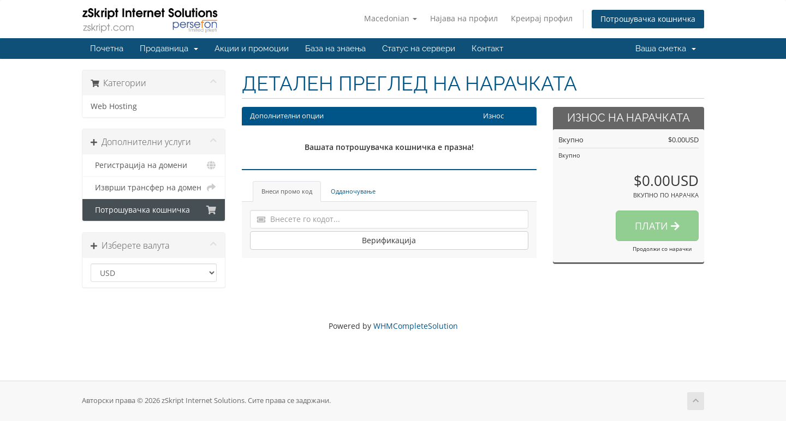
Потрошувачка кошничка (647, 19)
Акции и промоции (252, 48)
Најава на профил (464, 18)
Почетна (106, 48)
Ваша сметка (665, 48)
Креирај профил (542, 18)
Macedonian (390, 18)
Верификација (389, 240)
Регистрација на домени (154, 165)
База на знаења (335, 48)
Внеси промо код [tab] (286, 191)
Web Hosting (114, 106)
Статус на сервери (418, 48)
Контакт (487, 48)
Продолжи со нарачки (662, 248)
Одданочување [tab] (353, 191)
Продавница (169, 48)
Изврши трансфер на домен (154, 187)
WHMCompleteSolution (415, 326)
